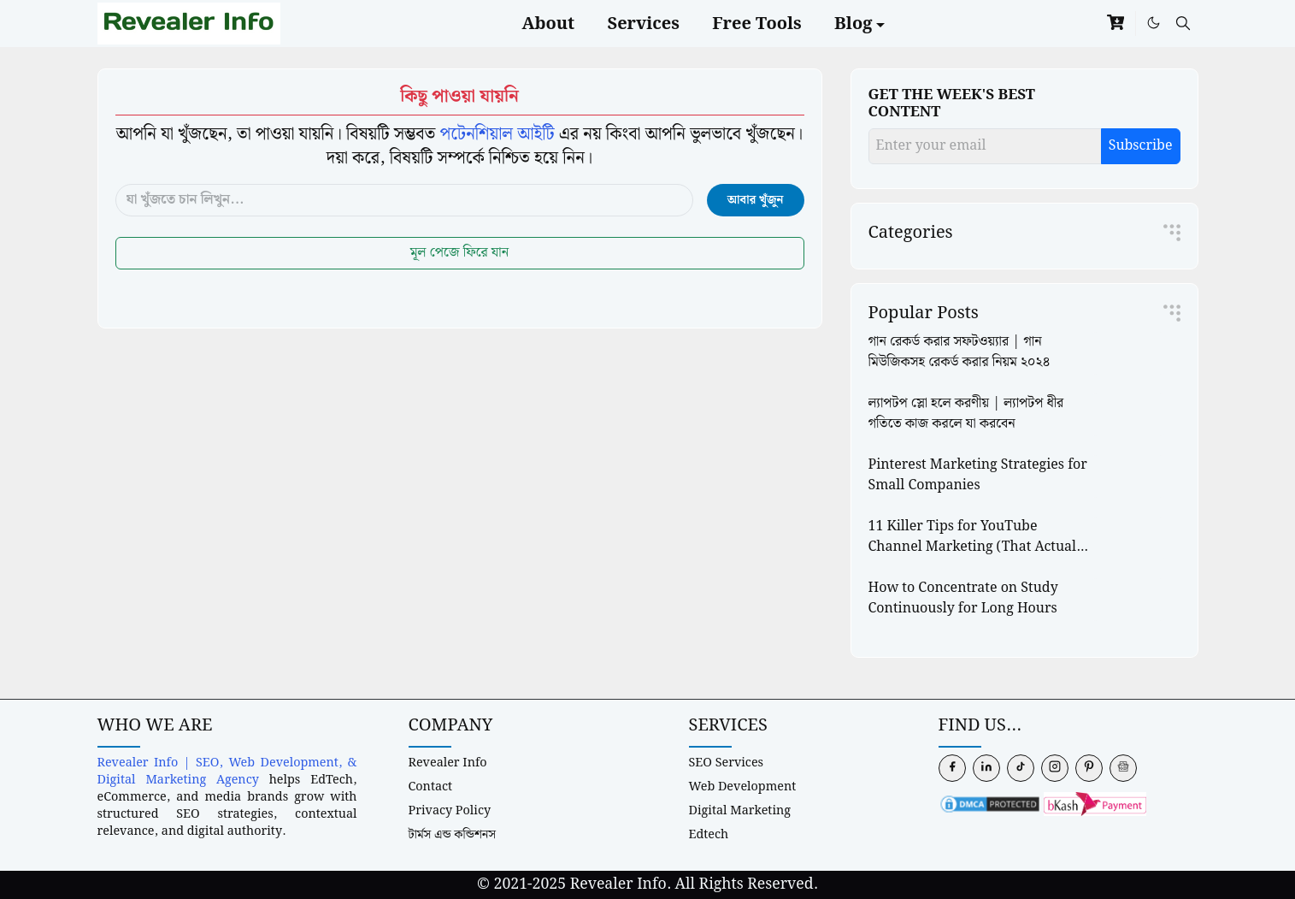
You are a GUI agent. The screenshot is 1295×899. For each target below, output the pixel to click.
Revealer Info (448, 762)
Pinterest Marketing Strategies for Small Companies (977, 475)
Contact (431, 786)
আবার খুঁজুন (755, 200)
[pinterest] (1089, 768)
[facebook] (952, 768)
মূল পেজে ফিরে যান (459, 252)
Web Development (743, 786)
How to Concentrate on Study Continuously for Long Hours (963, 598)
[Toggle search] (1183, 23)
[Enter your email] (985, 146)
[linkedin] (986, 768)
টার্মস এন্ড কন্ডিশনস (453, 834)
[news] (1123, 768)
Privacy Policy (450, 810)
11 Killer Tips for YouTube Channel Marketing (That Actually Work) (978, 547)
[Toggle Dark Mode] (1153, 23)
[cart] (1115, 23)
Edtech (709, 834)
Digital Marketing (740, 810)
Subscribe (1141, 146)
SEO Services (726, 762)
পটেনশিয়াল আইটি (496, 134)
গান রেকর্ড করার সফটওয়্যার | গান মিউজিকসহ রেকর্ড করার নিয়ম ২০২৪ (959, 352)
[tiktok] (1020, 768)
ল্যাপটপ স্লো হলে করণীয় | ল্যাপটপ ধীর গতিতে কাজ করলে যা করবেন (966, 414)
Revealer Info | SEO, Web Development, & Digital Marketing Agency (227, 771)
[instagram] (1054, 768)
